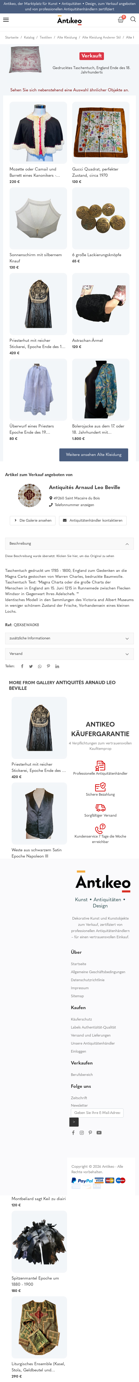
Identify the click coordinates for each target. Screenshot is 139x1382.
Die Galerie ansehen (33, 521)
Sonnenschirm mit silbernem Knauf (36, 258)
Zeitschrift (79, 1098)
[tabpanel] (69, 656)
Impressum (80, 988)
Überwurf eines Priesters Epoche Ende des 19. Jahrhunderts (32, 430)
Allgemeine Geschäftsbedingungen (98, 972)
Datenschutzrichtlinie (87, 980)
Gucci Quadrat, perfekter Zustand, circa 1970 (95, 172)
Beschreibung (69, 544)
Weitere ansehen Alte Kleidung (93, 455)
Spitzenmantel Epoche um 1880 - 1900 (35, 1281)
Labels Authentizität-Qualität (93, 1028)
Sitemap (77, 996)
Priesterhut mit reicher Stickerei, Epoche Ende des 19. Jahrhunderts (37, 344)
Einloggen (78, 1052)
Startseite (78, 964)
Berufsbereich (82, 1075)
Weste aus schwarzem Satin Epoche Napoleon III (37, 853)
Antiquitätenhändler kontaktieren (92, 521)
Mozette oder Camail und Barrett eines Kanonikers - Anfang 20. (33, 173)
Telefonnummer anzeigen (74, 505)
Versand (69, 654)
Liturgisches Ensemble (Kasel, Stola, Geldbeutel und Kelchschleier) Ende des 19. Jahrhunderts (38, 1367)
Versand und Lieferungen (91, 1036)
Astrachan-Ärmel (87, 341)
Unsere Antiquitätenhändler (93, 1044)
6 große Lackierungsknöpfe (96, 255)
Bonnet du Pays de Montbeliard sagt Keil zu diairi (39, 1196)
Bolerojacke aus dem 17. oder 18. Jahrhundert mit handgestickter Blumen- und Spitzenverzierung (98, 430)
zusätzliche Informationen (69, 639)
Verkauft (91, 56)
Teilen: (10, 666)
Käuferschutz (81, 1020)
